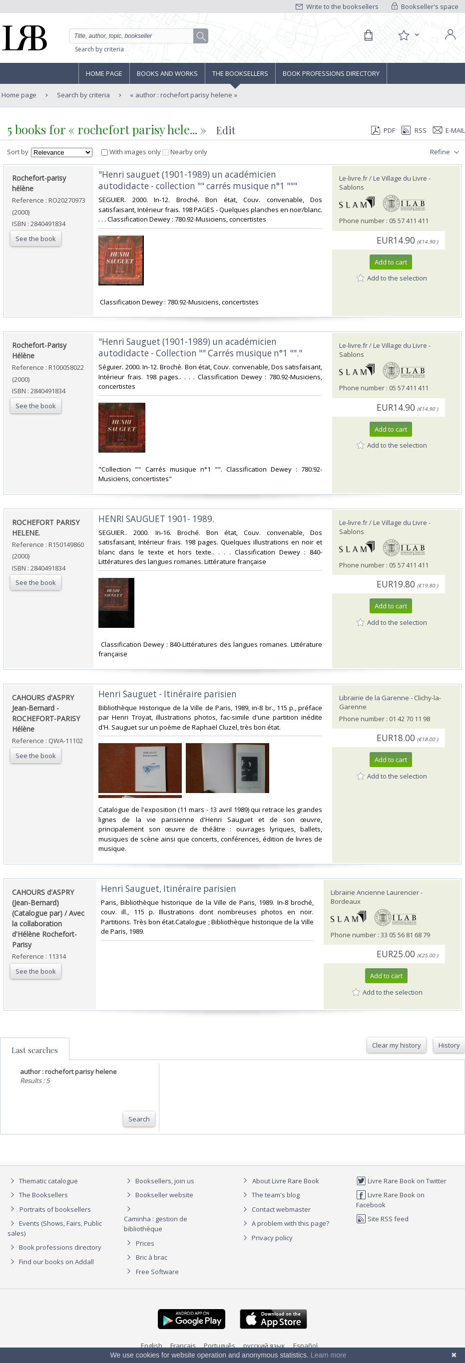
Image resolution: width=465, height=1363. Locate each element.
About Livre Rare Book (285, 1180)
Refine (446, 152)
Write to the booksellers (337, 6)
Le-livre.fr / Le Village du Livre (383, 178)
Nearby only (184, 151)
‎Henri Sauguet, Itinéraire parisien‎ (168, 888)
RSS (413, 130)
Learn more (329, 1355)
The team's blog (270, 1195)
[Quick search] (138, 35)
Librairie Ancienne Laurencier (375, 892)
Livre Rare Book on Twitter (401, 1181)
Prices (145, 1243)
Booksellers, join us (159, 1181)
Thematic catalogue (42, 1181)
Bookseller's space (425, 6)
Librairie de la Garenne (374, 697)
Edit (225, 130)
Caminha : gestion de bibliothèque (155, 1223)
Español (305, 1345)
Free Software (157, 1271)
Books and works (167, 73)
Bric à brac (151, 1257)
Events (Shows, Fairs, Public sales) (54, 1228)
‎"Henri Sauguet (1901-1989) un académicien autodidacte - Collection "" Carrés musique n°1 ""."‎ (200, 347)
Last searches (34, 1050)
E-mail (449, 130)
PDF (383, 130)
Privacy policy (266, 1238)
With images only (131, 151)
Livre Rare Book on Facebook (390, 1199)
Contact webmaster (275, 1209)
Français (183, 1345)
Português (219, 1345)
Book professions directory (331, 73)
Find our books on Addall (50, 1262)
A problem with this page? (284, 1223)
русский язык (264, 1345)
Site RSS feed (382, 1219)
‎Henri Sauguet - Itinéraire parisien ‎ (168, 694)
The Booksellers (240, 73)
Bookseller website (158, 1195)
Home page (104, 73)
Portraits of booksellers (55, 1209)
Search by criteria (99, 49)
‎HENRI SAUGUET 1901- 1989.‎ (156, 519)
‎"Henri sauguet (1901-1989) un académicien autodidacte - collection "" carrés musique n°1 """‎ (197, 180)
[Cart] (368, 35)
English (151, 1345)
